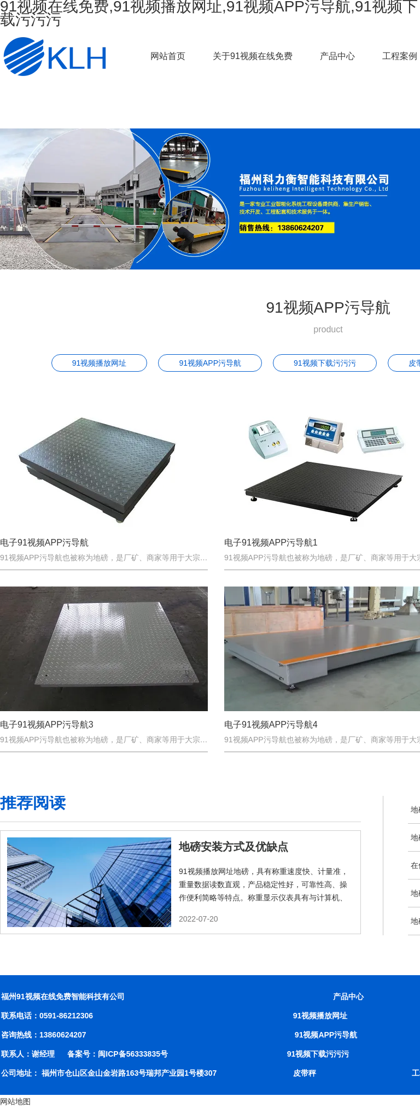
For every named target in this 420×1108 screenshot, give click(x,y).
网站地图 (15, 1101)
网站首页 (167, 56)
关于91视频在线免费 (253, 56)
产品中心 (337, 56)
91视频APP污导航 (210, 363)
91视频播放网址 (99, 363)
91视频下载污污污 (325, 363)
